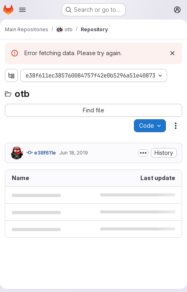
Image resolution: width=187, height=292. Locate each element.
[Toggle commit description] (143, 153)
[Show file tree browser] (11, 75)
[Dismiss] (172, 53)
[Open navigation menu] (22, 9)
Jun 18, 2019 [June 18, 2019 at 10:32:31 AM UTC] (73, 153)
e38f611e (41, 152)
